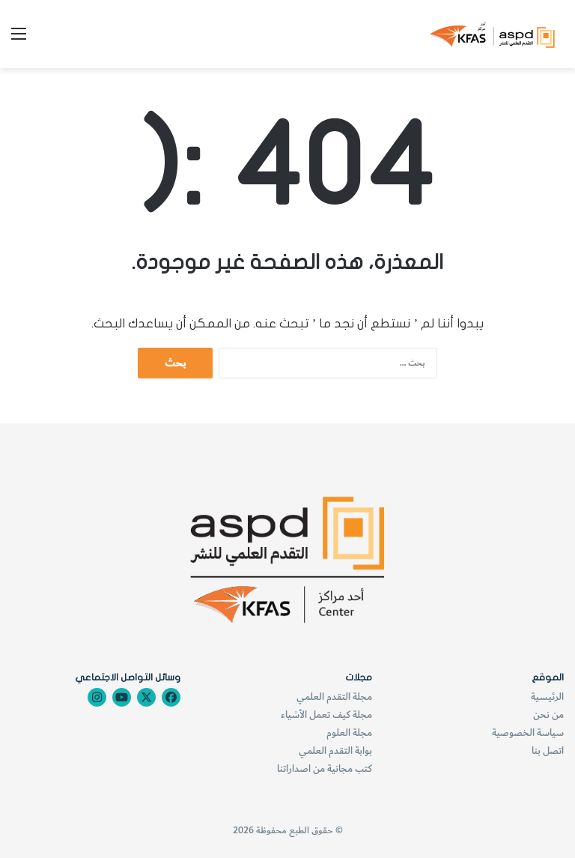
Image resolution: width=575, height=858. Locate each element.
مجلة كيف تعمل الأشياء (326, 714)
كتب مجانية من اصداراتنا (324, 768)
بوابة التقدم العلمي (335, 750)
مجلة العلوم (349, 732)
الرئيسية (547, 696)
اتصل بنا (548, 750)
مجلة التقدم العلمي (334, 696)
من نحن (548, 714)
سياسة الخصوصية (528, 732)
